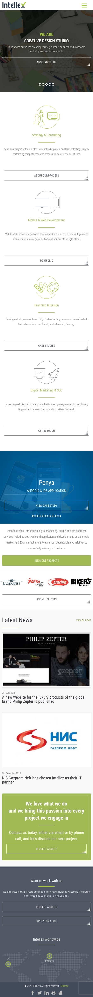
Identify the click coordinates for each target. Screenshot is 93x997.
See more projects (46, 560)
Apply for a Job (46, 921)
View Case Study (46, 505)
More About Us (46, 62)
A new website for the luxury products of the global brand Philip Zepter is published (44, 699)
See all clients (46, 599)
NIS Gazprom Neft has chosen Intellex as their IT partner (41, 780)
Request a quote (46, 849)
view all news (83, 620)
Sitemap (65, 986)
